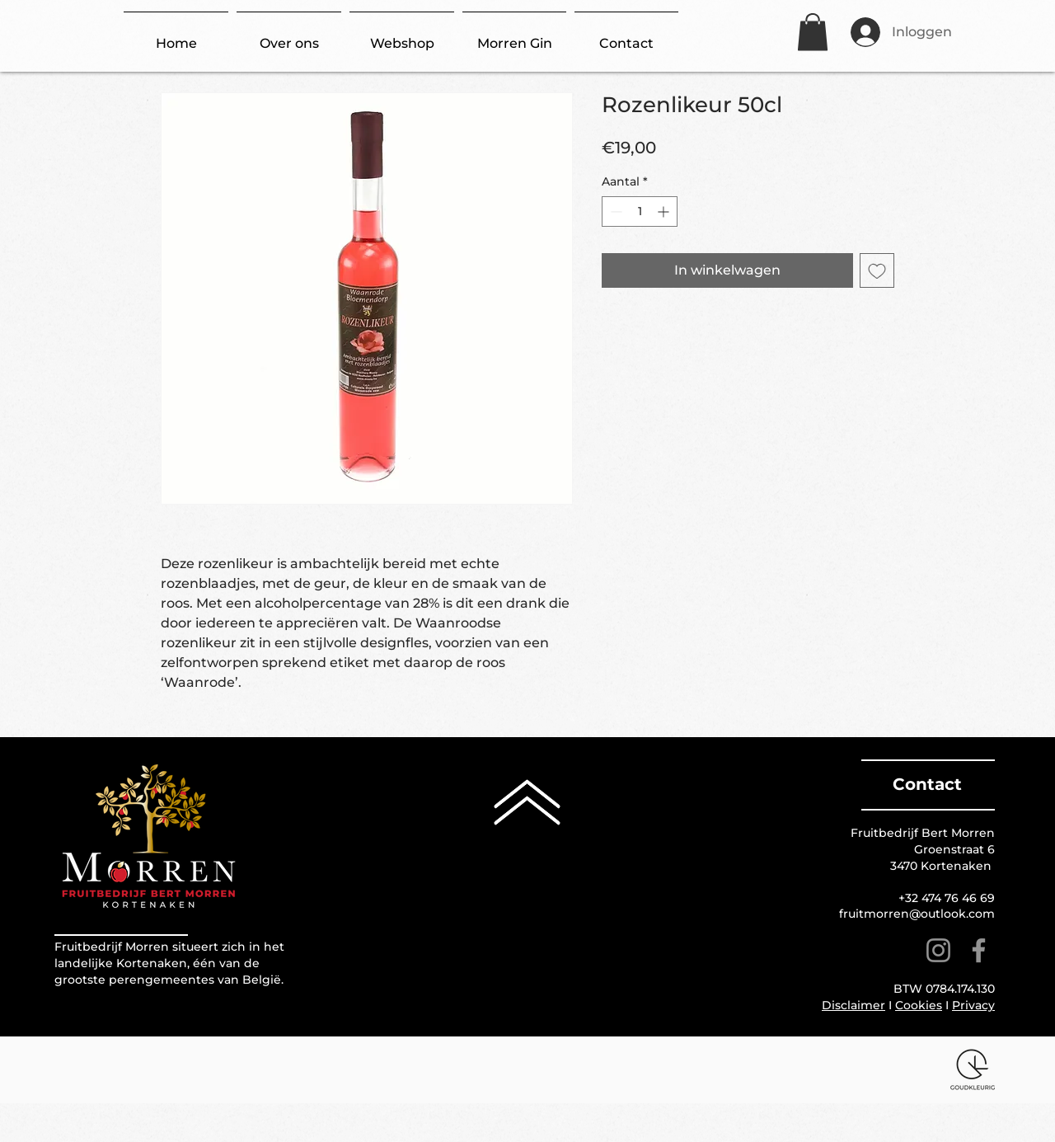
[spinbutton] (639, 211)
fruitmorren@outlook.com (917, 913)
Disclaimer (853, 1005)
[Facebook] (979, 950)
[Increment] (664, 211)
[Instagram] (938, 950)
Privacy (973, 1005)
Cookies (918, 1005)
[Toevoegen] (877, 270)
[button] (812, 31)
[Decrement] (614, 211)
